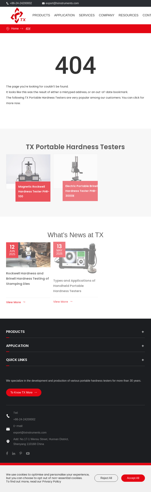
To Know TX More (23, 392)
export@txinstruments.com (62, 3)
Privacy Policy (51, 481)
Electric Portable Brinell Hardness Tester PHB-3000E (84, 189)
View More (16, 300)
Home (15, 28)
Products (41, 15)
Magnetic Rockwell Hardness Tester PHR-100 (37, 189)
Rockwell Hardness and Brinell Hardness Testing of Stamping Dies (27, 276)
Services (87, 15)
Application (64, 15)
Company (106, 15)
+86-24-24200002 (21, 3)
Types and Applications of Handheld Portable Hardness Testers (74, 283)
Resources (128, 15)
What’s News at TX (75, 236)
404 (28, 28)
